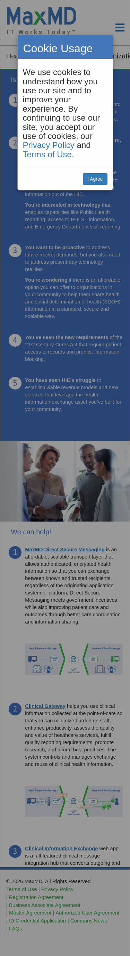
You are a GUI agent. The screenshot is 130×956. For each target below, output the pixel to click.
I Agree (95, 179)
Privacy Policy (49, 145)
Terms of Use (47, 154)
